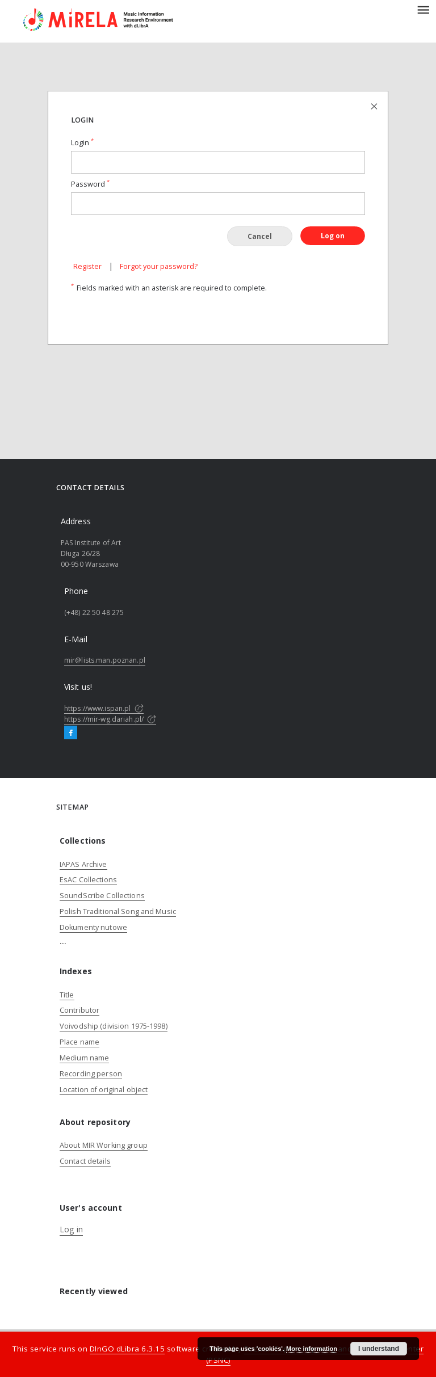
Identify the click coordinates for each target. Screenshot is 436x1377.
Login (82, 143)
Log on (333, 236)
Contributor (79, 1010)
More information (311, 1348)
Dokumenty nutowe (93, 927)
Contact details (85, 1161)
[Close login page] (375, 106)
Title (67, 995)
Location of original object (104, 1089)
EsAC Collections (88, 880)
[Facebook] (70, 733)
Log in (71, 1229)
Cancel (260, 236)
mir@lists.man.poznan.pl (104, 660)
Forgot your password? (159, 266)
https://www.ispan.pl (104, 708)
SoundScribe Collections (102, 895)
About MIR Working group (104, 1145)
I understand (378, 1349)
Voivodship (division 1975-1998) (113, 1026)
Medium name (84, 1058)
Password (90, 184)
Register (87, 266)
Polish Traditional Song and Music (118, 911)
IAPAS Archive (83, 864)
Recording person (91, 1074)
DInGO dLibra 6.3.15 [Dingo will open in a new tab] (127, 1349)
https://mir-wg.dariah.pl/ (110, 719)
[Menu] (423, 9)
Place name (79, 1042)
